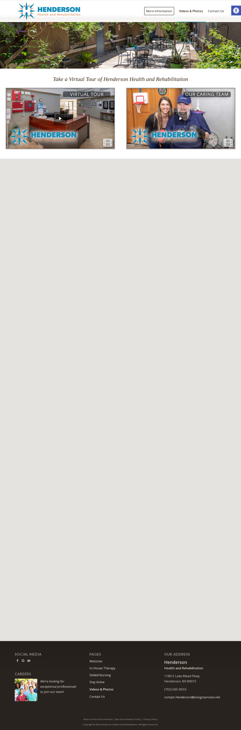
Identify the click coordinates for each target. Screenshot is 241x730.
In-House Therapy (102, 668)
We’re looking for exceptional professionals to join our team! (58, 686)
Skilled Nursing (100, 675)
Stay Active (97, 682)
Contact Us (97, 697)
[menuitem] (159, 11)
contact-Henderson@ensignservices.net (192, 697)
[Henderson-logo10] (49, 11)
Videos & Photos (101, 689)
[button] (236, 10)
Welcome (96, 661)
